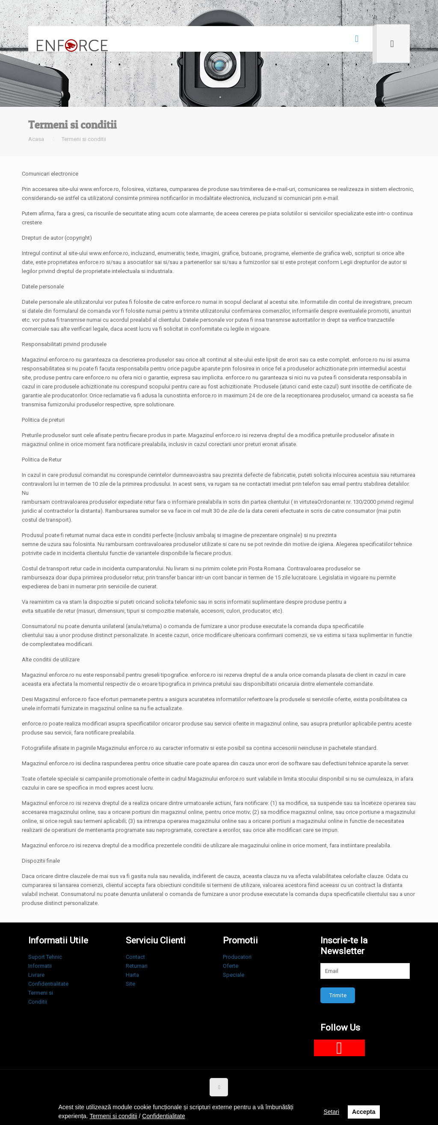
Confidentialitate (48, 984)
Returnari (137, 966)
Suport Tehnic (45, 957)
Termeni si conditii (84, 139)
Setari (331, 1111)
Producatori (237, 957)
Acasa (36, 139)
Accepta (363, 1111)
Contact (135, 957)
